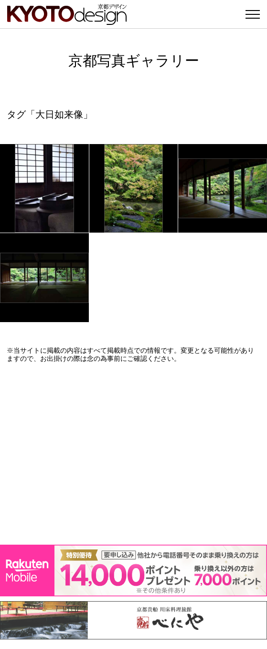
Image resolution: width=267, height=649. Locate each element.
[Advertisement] (133, 454)
